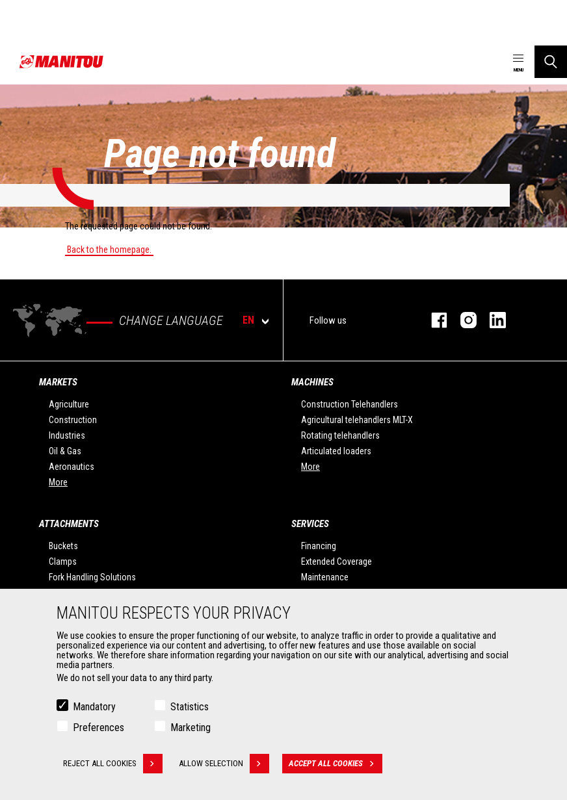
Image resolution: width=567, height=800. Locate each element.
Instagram (462, 320)
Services (310, 524)
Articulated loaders (336, 451)
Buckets (63, 546)
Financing (318, 546)
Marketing (190, 727)
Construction (73, 420)
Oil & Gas (65, 451)
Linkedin (491, 320)
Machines (312, 382)
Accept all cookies (335, 763)
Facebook (432, 320)
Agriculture (69, 404)
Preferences (98, 727)
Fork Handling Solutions (92, 577)
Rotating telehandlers (340, 435)
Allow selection (224, 763)
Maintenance (325, 577)
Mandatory (94, 707)
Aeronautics (71, 466)
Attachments (69, 524)
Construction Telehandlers (349, 404)
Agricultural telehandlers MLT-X (357, 420)
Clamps (63, 561)
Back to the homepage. (109, 249)
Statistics (189, 707)
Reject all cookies (113, 763)
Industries (67, 435)
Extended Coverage (336, 561)
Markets (58, 382)
